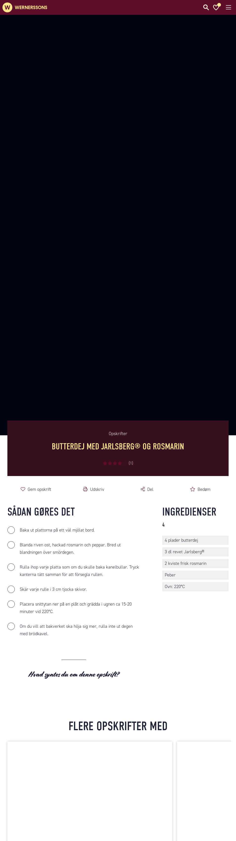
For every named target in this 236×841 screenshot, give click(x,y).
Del (150, 489)
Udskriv (97, 489)
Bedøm (204, 489)
